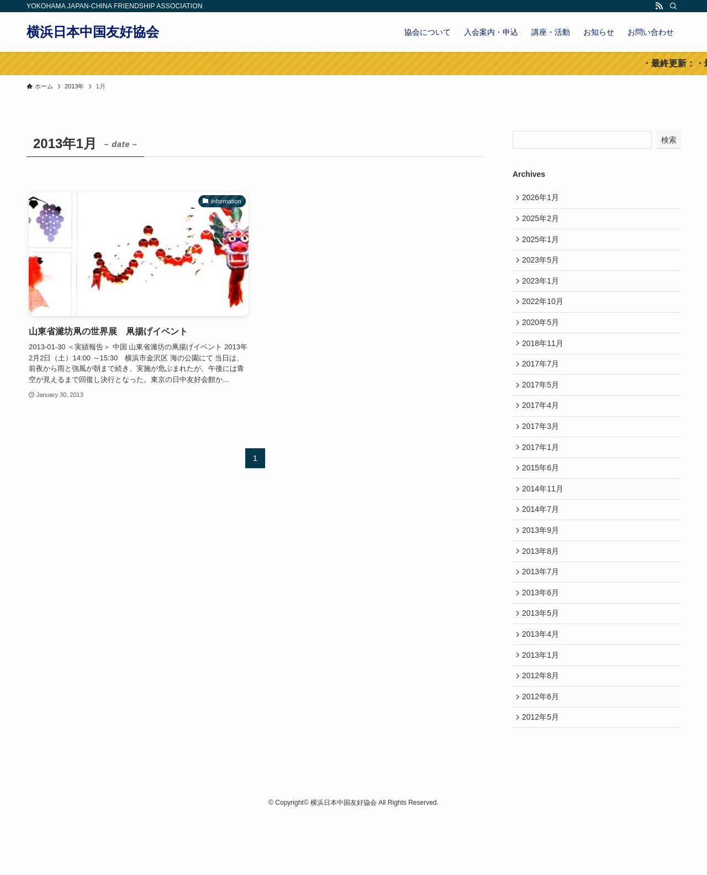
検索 (669, 139)
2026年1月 (542, 198)
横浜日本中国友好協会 (93, 32)
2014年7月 (542, 543)
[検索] (673, 6)
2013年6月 (542, 635)
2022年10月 (545, 313)
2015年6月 (542, 497)
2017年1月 (542, 474)
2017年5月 (542, 405)
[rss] (659, 6)
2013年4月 (542, 681)
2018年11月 (545, 359)
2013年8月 (542, 589)
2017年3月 (542, 451)
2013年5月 (542, 658)
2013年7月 (542, 612)
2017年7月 (542, 382)
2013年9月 (542, 566)
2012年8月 (542, 727)
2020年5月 (542, 336)
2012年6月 (542, 750)
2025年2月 (542, 221)
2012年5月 (542, 773)
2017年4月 (542, 428)
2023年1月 (542, 290)
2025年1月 (542, 244)
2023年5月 (542, 267)
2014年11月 (545, 520)
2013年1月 (542, 704)
